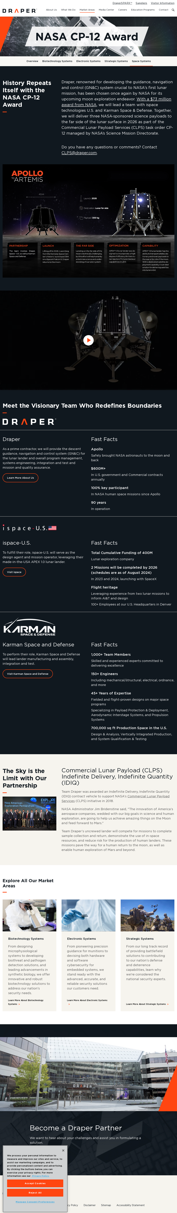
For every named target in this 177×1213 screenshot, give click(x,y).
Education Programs (143, 9)
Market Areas (87, 9)
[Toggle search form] (173, 10)
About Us (51, 9)
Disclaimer (89, 1205)
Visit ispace (14, 572)
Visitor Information (162, 3)
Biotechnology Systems (57, 61)
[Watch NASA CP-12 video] (88, 340)
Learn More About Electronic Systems (87, 1000)
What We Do (68, 9)
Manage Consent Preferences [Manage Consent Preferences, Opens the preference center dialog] (35, 1206)
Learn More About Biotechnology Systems (25, 1002)
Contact (163, 9)
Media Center (106, 9)
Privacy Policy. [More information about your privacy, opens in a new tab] (40, 1180)
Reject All (35, 1196)
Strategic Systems (116, 61)
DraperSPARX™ (122, 3)
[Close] (63, 1154)
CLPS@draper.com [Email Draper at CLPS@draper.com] (79, 153)
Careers (122, 9)
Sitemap (106, 1205)
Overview (32, 61)
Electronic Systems (88, 61)
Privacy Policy (70, 1205)
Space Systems (141, 61)
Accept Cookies (35, 1187)
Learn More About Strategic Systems (146, 1004)
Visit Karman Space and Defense (27, 673)
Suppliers (141, 3)
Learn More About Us (20, 477)
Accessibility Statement (131, 1205)
